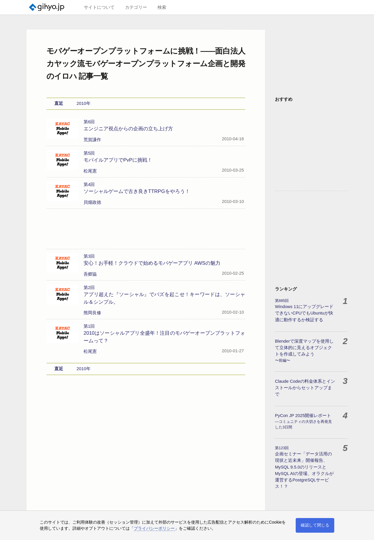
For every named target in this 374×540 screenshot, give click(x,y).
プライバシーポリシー (154, 528)
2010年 (84, 88)
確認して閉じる (315, 525)
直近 (58, 88)
